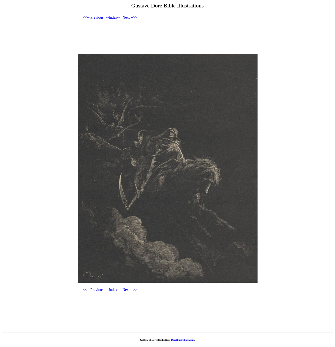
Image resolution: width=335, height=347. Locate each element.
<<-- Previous (93, 17)
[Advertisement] (167, 38)
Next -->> (129, 17)
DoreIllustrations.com (182, 339)
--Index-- (113, 17)
